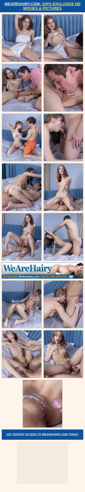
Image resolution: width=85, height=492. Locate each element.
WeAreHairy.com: (42, 6)
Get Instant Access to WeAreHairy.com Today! (43, 434)
